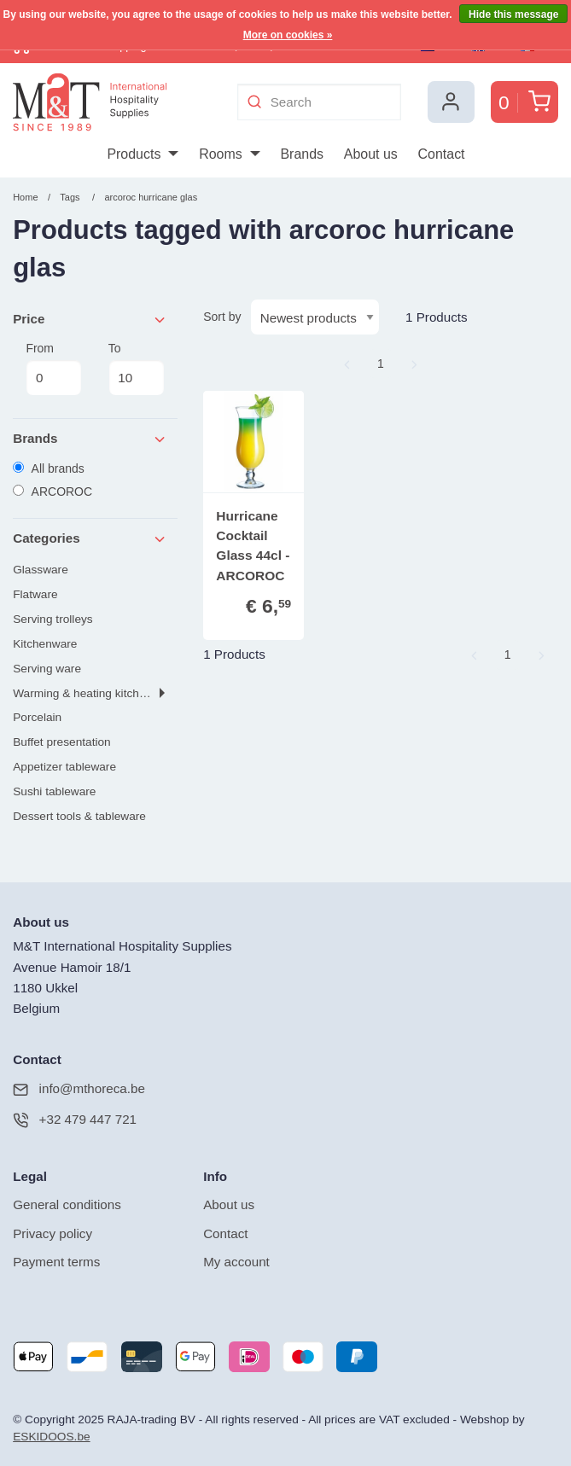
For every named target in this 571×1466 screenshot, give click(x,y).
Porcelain (37, 717)
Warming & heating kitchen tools (95, 693)
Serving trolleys (52, 619)
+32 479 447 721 (75, 1120)
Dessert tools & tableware (79, 816)
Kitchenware (45, 643)
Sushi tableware (54, 791)
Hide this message (513, 14)
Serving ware (47, 668)
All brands (48, 468)
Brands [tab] (90, 439)
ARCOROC (52, 491)
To (136, 368)
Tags (69, 197)
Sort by (222, 316)
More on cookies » (288, 35)
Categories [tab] (90, 539)
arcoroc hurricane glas (150, 197)
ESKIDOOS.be (51, 1436)
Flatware (35, 594)
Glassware (40, 569)
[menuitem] (142, 154)
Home (25, 197)
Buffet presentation (62, 742)
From (54, 368)
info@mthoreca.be (79, 1089)
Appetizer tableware (64, 766)
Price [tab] (90, 319)
